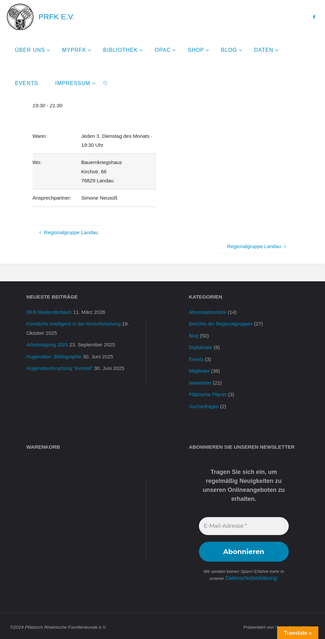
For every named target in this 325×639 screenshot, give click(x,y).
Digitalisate (201, 347)
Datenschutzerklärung (251, 576)
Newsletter (201, 382)
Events (196, 358)
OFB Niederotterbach (50, 312)
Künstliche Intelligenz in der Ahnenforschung (76, 323)
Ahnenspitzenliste (209, 312)
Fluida (279, 624)
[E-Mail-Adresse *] (244, 524)
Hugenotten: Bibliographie (55, 356)
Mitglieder (200, 370)
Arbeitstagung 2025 (48, 344)
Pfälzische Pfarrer (209, 393)
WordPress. (303, 624)
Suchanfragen (205, 405)
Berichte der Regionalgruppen (222, 323)
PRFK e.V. (57, 16)
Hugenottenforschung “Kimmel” (61, 367)
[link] (106, 83)
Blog (194, 335)
